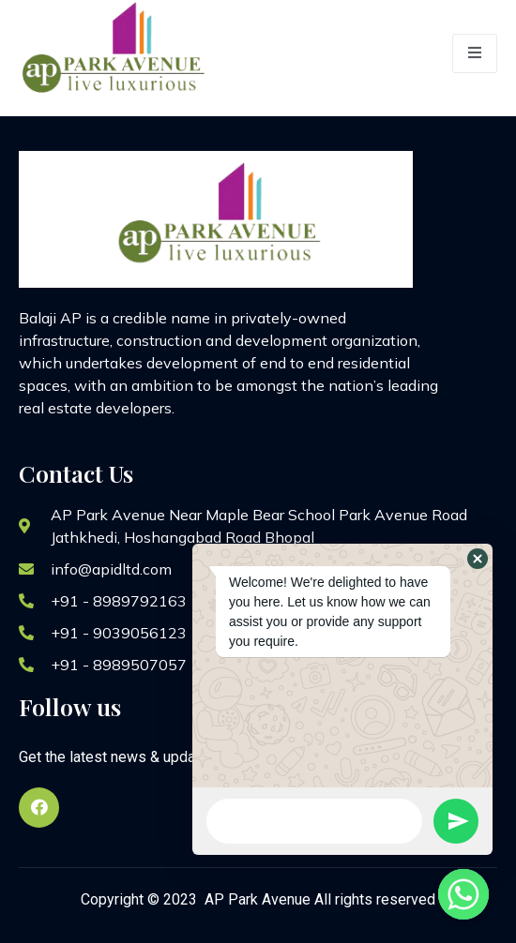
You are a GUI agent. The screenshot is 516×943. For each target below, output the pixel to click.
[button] (477, 558)
